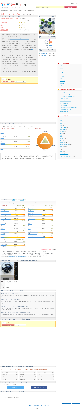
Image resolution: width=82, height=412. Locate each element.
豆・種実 (62, 131)
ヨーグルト (43, 55)
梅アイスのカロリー (64, 103)
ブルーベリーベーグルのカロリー (67, 96)
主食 (61, 151)
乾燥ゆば (62, 83)
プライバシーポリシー (46, 405)
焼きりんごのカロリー (65, 94)
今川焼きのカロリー (64, 98)
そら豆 (61, 85)
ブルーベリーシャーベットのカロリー (68, 107)
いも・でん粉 (63, 127)
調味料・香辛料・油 (64, 144)
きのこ (61, 133)
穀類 (61, 121)
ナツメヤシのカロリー (65, 92)
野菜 (61, 123)
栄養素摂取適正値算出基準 (47, 249)
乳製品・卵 (62, 142)
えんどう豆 (62, 81)
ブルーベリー (44, 53)
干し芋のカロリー (64, 105)
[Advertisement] (18, 103)
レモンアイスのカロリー (65, 101)
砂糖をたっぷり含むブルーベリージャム (19, 39)
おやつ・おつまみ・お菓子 (66, 156)
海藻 (61, 136)
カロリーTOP (74, 3)
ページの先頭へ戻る (76, 403)
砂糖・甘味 (62, 129)
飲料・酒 (62, 146)
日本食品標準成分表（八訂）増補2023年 (17, 256)
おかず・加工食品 (64, 154)
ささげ (61, 68)
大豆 (61, 74)
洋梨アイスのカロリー (65, 111)
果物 (61, 125)
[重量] (4, 79)
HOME (30, 405)
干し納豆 (62, 76)
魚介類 (61, 138)
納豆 (61, 78)
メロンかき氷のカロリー (65, 109)
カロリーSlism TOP (67, 403)
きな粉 (61, 72)
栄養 (1, 27)
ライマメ (62, 70)
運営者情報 (36, 405)
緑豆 (61, 66)
